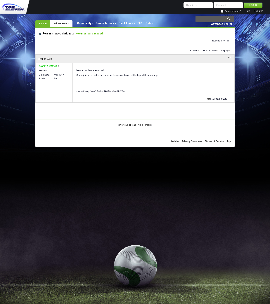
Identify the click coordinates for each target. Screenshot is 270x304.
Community (84, 23)
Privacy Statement (192, 141)
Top (229, 141)
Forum (43, 23)
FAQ (139, 23)
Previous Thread (127, 124)
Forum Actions (105, 23)
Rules (149, 23)
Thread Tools (209, 51)
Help (248, 11)
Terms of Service (214, 141)
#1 (229, 57)
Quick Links (126, 23)
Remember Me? (233, 11)
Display (224, 51)
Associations (63, 33)
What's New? (61, 23)
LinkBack (192, 51)
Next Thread (144, 124)
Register (258, 11)
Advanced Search (222, 23)
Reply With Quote (217, 98)
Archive (174, 141)
